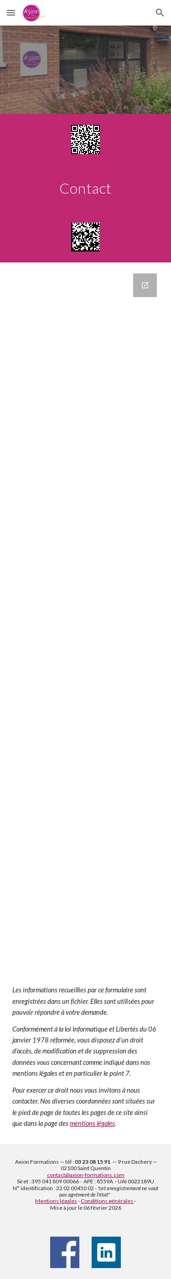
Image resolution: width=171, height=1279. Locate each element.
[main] (86, 188)
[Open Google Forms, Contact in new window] (145, 285)
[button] (11, 12)
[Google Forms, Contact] (86, 616)
